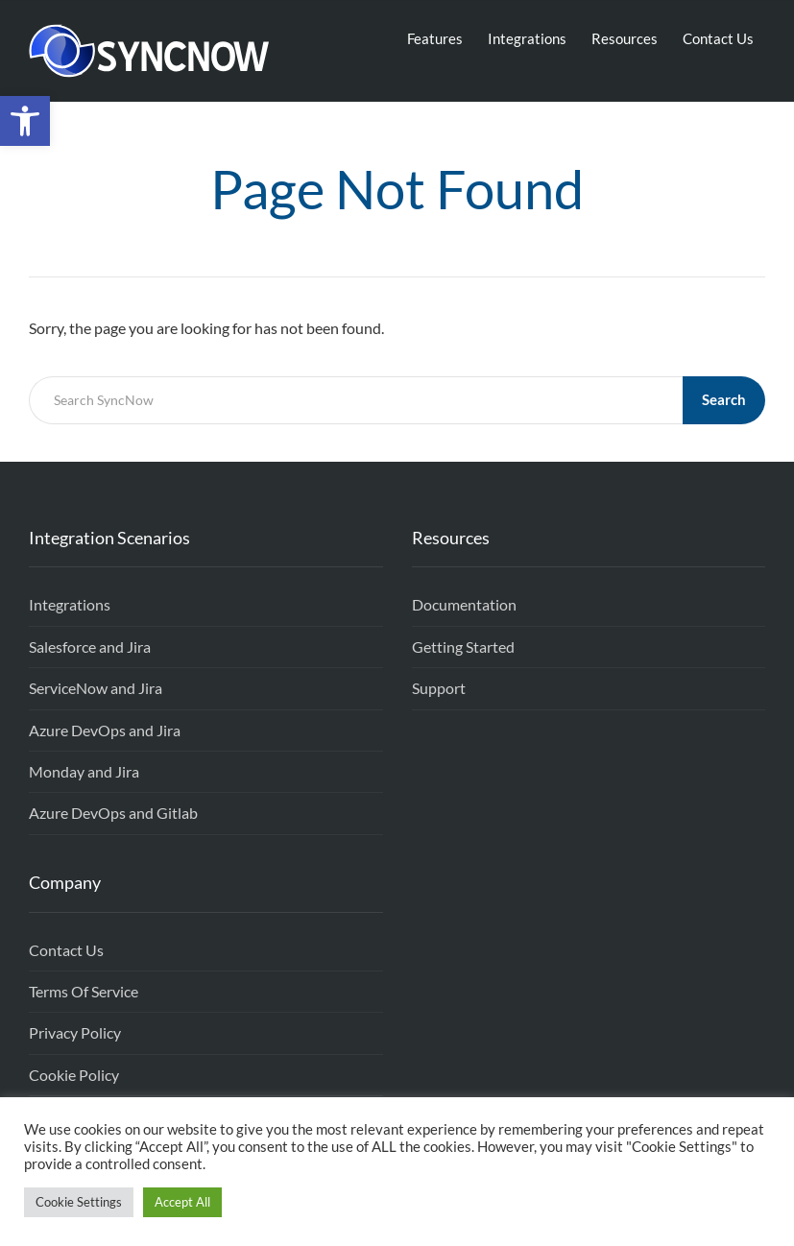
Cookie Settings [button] (79, 1202)
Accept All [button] (182, 1202)
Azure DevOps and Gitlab (113, 812)
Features (435, 38)
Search (724, 399)
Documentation (464, 604)
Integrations (527, 38)
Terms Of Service (83, 991)
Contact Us (718, 38)
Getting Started (463, 646)
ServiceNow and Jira (95, 688)
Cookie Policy (74, 1075)
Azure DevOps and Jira (104, 730)
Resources (624, 38)
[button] (25, 121)
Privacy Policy (75, 1032)
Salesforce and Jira (90, 646)
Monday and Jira (84, 771)
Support (439, 688)
